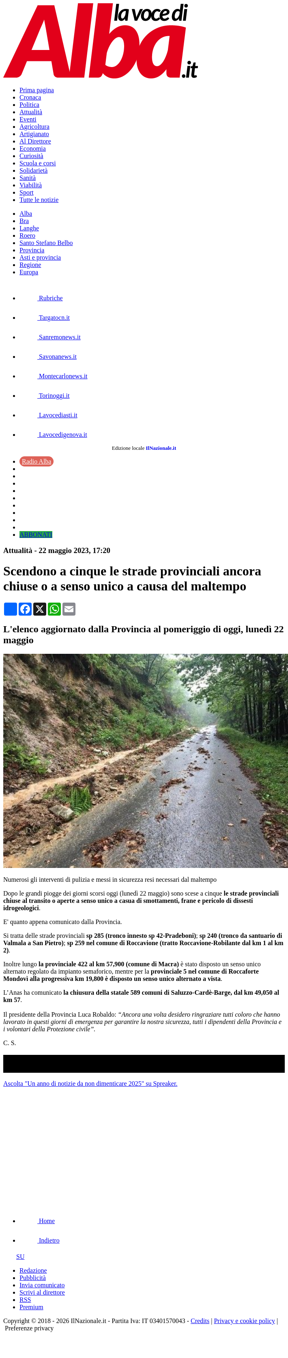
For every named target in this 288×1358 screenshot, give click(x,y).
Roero (27, 235)
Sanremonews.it (50, 337)
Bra (24, 220)
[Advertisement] (64, 1146)
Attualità (30, 111)
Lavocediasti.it (48, 415)
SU (13, 1256)
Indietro (39, 1240)
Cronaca (30, 97)
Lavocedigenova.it (53, 434)
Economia (32, 148)
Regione (30, 264)
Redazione (33, 1270)
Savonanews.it (48, 356)
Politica (29, 104)
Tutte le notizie (38, 199)
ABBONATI (35, 534)
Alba (25, 213)
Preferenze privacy (29, 1328)
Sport (26, 192)
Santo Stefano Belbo (46, 242)
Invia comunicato (42, 1285)
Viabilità (30, 185)
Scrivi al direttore (42, 1292)
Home (37, 1220)
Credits (200, 1320)
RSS (25, 1299)
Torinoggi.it (44, 395)
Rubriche (41, 298)
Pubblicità (32, 1277)
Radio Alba (36, 461)
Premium (31, 1307)
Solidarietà (33, 170)
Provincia (31, 250)
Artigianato (34, 133)
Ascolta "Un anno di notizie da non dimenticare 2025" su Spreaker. (90, 1083)
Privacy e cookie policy (244, 1320)
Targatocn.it (44, 317)
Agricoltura (34, 126)
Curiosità (31, 155)
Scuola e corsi (37, 163)
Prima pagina (36, 90)
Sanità (27, 177)
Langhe (29, 228)
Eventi (28, 119)
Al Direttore (35, 141)
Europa (28, 272)
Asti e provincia (40, 257)
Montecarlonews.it (53, 376)
